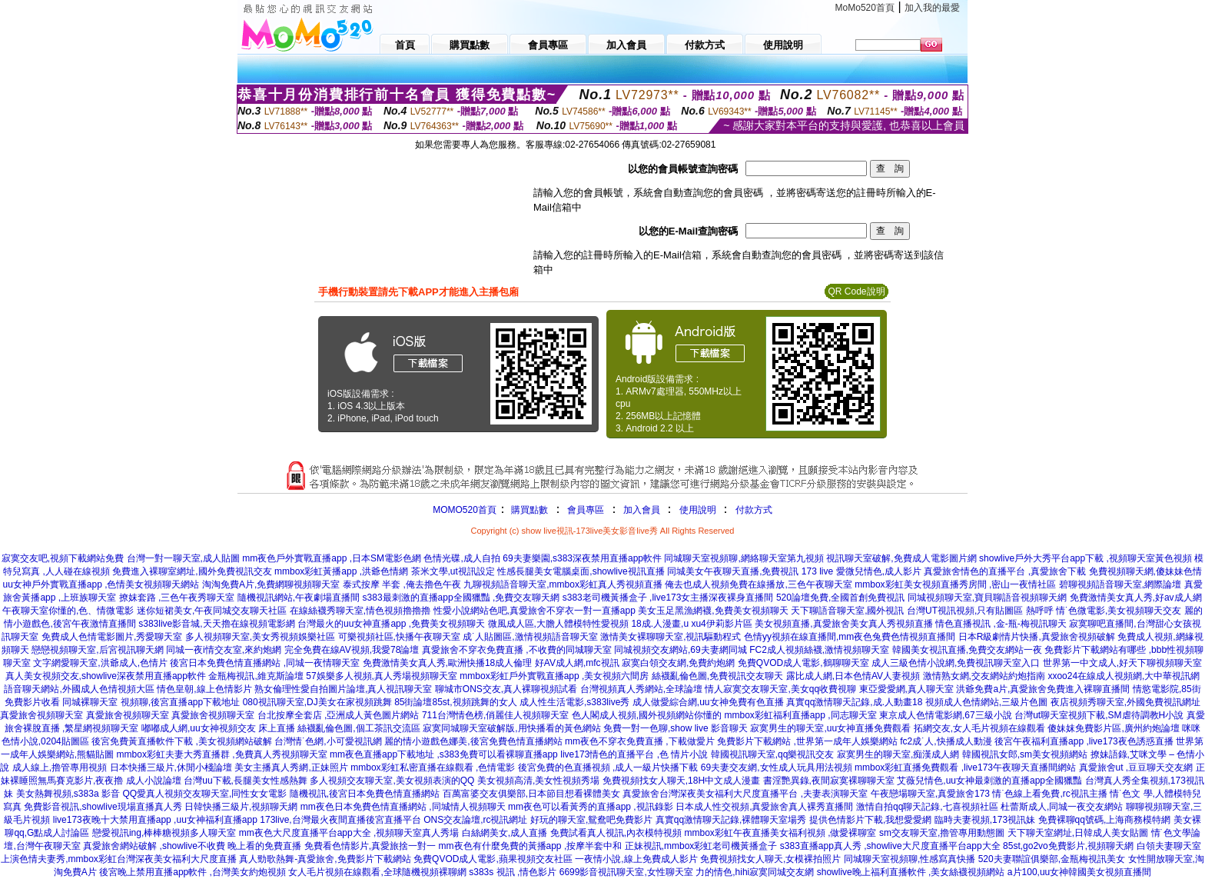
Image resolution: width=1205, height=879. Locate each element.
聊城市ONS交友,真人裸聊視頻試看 (506, 689)
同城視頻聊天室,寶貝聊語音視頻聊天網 (987, 597)
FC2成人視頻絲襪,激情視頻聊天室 (819, 649)
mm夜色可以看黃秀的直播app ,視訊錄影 (590, 806)
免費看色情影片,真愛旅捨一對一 (370, 846)
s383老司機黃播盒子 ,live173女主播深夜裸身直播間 (668, 597)
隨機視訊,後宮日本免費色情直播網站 (365, 793)
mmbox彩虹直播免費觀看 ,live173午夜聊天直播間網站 (965, 767)
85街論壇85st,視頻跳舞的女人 (455, 702)
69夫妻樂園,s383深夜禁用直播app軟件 (582, 558)
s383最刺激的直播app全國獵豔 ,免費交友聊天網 (461, 597)
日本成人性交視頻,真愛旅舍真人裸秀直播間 (764, 806)
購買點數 (528, 509)
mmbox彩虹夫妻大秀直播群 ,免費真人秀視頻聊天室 (222, 754)
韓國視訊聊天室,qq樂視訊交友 (773, 754)
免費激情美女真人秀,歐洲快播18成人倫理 (448, 663)
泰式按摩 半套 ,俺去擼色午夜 (402, 584)
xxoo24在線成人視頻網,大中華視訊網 (1123, 676)
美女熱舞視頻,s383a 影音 (68, 793)
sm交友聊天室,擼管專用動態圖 (941, 832)
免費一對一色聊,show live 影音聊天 (675, 728)
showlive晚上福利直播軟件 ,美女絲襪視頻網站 (911, 872)
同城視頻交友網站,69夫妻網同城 (680, 649)
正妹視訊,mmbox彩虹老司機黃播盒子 (701, 846)
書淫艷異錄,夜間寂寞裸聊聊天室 (829, 780)
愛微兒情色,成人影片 (878, 571)
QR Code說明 (856, 291)
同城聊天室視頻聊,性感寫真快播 (909, 859)
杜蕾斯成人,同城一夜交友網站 (1062, 806)
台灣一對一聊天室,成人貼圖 (183, 558)
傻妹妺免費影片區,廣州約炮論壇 (1113, 728)
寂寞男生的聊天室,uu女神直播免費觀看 (830, 728)
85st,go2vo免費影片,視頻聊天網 (1068, 846)
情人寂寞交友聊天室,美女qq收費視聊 (780, 689)
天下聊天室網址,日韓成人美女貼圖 (1077, 832)
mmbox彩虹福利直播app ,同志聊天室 (801, 715)
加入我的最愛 (932, 7)
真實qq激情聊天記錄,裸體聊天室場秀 (731, 819)
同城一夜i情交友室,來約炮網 (223, 649)
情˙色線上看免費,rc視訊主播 (1049, 793)
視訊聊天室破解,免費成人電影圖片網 (901, 558)
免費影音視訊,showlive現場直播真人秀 (102, 806)
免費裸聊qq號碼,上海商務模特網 (1104, 819)
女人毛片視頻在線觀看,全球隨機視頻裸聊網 (377, 872)
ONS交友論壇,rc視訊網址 (475, 819)
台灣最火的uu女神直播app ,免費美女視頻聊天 (391, 623)
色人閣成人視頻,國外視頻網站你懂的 (647, 715)
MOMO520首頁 (464, 509)
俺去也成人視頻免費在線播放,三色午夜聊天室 (758, 584)
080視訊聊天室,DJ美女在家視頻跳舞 (317, 702)
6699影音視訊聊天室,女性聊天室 (626, 872)
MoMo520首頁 (865, 7)
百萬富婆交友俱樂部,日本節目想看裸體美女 (531, 793)
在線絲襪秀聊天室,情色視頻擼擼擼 (360, 610)
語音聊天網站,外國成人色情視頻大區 (79, 689)
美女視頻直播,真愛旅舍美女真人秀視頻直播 (843, 623)
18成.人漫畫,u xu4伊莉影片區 (691, 623)
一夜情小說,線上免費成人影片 (636, 859)
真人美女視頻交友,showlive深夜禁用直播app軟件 (105, 676)
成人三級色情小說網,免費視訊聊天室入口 (955, 663)
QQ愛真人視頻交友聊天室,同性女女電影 (204, 793)
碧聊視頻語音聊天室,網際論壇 (1120, 584)
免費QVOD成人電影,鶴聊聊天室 (803, 663)
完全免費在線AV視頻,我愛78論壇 (352, 649)
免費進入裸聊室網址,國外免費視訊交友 (191, 571)
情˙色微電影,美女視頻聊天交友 (1118, 610)
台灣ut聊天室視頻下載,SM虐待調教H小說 (1098, 715)
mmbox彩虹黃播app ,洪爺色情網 (341, 571)
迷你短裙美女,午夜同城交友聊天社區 (212, 610)
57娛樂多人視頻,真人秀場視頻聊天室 (381, 676)
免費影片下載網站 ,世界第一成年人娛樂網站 (807, 741)
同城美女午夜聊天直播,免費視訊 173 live (750, 571)
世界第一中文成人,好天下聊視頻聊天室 (1122, 663)
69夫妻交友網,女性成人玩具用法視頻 (776, 767)
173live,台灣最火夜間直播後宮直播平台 (340, 819)
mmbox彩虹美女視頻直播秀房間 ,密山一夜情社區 (955, 584)
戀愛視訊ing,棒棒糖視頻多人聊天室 (164, 832)
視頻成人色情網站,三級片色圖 (986, 702)
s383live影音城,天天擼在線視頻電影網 (216, 623)
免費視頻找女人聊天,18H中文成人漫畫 (681, 780)
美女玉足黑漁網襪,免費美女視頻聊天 (713, 610)
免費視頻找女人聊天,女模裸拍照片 (770, 859)
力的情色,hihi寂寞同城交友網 (754, 872)
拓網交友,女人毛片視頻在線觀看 (979, 728)
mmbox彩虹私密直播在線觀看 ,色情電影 (432, 767)
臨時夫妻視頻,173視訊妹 (984, 819)
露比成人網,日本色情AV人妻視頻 (853, 676)
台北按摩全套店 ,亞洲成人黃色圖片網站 (338, 715)
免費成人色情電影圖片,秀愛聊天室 (111, 636)
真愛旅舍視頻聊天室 (41, 715)
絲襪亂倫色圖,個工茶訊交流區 (358, 728)
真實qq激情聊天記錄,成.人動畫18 (854, 702)
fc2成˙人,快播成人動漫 (945, 741)
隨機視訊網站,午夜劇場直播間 (298, 597)
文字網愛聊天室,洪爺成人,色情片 (100, 663)
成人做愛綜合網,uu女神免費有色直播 (708, 702)
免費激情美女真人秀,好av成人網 (1136, 597)
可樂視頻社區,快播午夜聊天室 (399, 636)
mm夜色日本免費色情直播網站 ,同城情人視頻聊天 (403, 806)
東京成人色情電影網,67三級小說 (945, 715)
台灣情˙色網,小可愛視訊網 (327, 741)
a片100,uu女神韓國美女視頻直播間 (1079, 872)
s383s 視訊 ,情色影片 (512, 872)
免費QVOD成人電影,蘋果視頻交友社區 (493, 859)
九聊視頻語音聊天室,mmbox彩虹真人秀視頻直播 (562, 584)
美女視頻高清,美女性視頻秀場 (538, 780)
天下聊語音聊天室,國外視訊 (847, 610)
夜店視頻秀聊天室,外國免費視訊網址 (1125, 702)
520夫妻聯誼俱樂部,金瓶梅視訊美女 (1051, 859)
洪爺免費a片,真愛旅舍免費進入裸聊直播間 (1043, 689)
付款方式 (753, 509)
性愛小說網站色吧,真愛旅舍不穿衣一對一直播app (534, 610)
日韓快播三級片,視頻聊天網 (240, 806)
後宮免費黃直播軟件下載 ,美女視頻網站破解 (181, 741)
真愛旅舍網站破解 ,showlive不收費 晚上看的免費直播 (192, 846)
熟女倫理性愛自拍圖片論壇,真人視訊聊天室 (343, 689)
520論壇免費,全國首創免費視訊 (840, 597)
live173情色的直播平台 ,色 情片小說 (634, 754)
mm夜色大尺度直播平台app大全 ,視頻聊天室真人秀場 (349, 832)
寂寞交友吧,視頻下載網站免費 (63, 558)
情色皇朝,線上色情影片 (204, 689)
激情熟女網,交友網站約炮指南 (984, 676)
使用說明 (697, 509)
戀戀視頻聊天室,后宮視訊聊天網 (97, 649)
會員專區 (585, 509)
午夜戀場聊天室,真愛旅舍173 (930, 793)
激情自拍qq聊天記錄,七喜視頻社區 (927, 806)
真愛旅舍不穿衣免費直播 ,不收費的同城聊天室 (517, 649)
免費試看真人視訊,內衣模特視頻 (616, 832)
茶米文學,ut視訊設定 (453, 571)
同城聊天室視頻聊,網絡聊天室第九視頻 (743, 558)
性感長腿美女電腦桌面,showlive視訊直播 (580, 571)
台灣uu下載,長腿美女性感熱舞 (245, 780)
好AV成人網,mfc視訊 (577, 663)
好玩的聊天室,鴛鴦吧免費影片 (591, 819)
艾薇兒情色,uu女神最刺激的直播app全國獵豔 (989, 780)
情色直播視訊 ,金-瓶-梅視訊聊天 (1001, 623)
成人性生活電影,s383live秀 (574, 702)
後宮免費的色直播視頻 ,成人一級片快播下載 (608, 767)
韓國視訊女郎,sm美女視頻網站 (1024, 754)
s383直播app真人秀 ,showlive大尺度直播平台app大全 (890, 846)
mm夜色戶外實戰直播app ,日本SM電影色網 (331, 558)
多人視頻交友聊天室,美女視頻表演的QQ (392, 780)
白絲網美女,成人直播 (504, 832)
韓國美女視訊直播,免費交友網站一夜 (967, 649)
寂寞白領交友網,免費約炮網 (678, 663)
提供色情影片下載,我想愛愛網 (870, 819)
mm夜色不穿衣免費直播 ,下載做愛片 (640, 741)
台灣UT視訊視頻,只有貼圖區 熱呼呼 (980, 610)
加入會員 (641, 509)
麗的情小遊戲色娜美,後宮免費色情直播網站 (473, 741)
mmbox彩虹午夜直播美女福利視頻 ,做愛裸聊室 (780, 832)
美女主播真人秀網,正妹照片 (290, 767)
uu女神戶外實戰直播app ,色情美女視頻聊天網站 (100, 584)
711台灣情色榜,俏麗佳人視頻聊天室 (495, 715)
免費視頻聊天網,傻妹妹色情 (1145, 571)
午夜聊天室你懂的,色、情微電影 (68, 610)
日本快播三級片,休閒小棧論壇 (171, 767)
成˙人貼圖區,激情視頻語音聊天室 (530, 636)
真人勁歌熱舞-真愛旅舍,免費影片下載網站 (324, 859)
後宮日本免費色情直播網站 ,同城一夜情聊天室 (265, 663)
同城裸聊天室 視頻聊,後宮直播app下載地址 (151, 702)
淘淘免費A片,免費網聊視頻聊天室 (271, 584)
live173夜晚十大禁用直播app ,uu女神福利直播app (155, 819)
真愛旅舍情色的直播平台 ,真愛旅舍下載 (1005, 571)
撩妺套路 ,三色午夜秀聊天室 (177, 597)
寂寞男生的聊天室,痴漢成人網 (898, 754)
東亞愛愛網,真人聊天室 (906, 689)
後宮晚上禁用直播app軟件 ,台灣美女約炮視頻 (192, 872)
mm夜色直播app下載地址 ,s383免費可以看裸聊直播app (444, 754)
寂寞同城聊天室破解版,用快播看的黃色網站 (511, 728)
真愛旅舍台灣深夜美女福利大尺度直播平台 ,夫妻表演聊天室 (745, 793)
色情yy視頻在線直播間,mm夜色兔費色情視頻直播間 (849, 636)
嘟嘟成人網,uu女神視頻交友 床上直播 (218, 728)
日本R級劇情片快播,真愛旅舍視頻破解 (1036, 636)
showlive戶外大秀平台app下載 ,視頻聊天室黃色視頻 (1085, 558)
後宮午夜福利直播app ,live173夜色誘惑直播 (1083, 741)
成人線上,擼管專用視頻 (59, 767)
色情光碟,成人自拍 (461, 558)
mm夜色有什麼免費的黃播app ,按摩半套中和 (530, 846)
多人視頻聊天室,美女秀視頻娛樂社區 (260, 636)
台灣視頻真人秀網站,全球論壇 (641, 689)
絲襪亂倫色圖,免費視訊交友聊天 (717, 676)
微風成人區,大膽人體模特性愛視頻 (558, 623)
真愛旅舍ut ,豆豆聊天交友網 (1136, 767)
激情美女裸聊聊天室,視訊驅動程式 (670, 636)
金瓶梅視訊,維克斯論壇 (255, 676)
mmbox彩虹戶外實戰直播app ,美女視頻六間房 (554, 676)
